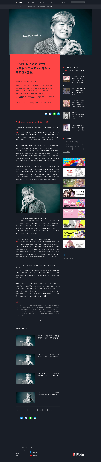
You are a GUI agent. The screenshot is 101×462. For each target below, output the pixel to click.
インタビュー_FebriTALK (69, 144)
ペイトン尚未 (80, 149)
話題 (74, 149)
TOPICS (41, 2)
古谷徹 (36, 102)
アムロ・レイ (19, 102)
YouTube (34, 455)
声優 (41, 102)
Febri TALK (30, 2)
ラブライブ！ (67, 151)
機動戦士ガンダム (48, 102)
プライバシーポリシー (20, 450)
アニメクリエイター (80, 144)
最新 (66, 71)
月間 (77, 71)
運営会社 (18, 455)
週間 (71, 71)
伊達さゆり (77, 146)
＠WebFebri (34, 452)
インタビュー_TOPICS (29, 102)
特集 (21, 6)
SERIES (63, 2)
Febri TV (52, 2)
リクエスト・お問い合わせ (21, 447)
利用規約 (18, 453)
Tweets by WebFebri (68, 258)
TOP (16, 6)
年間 (82, 71)
